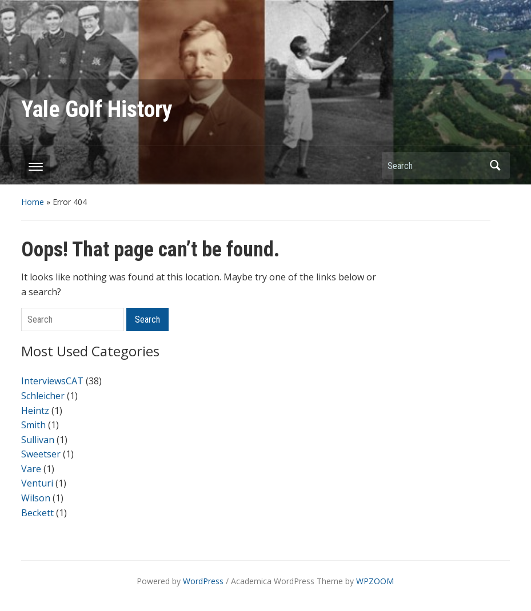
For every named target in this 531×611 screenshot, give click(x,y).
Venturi (37, 483)
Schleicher (43, 395)
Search (495, 165)
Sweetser (41, 454)
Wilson (35, 498)
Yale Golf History (97, 109)
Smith (33, 425)
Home (32, 201)
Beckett (37, 513)
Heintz (35, 410)
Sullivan (37, 439)
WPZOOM (375, 581)
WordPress (203, 581)
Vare (31, 469)
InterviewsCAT (52, 381)
